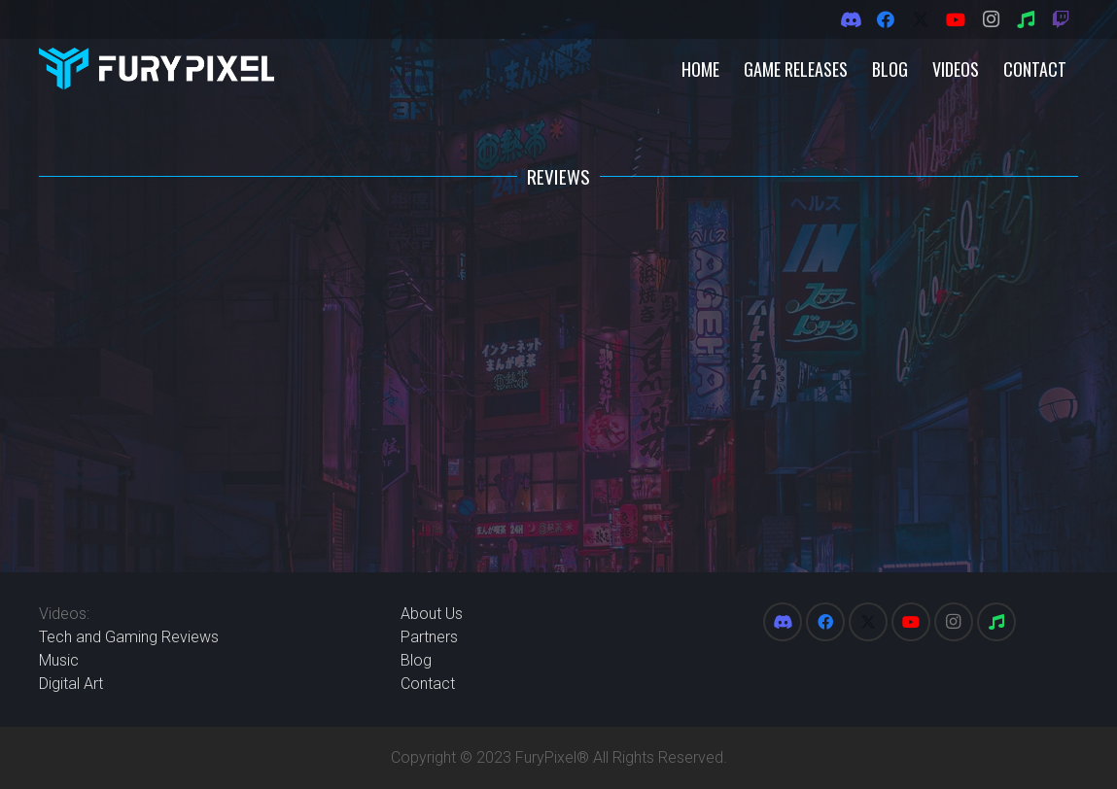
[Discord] (850, 19)
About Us (432, 613)
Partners (429, 637)
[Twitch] (1060, 19)
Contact (428, 683)
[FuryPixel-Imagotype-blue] (156, 68)
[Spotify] (1025, 19)
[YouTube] (955, 19)
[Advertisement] (558, 382)
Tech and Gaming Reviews (129, 637)
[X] (920, 19)
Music (59, 660)
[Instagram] (990, 19)
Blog (416, 660)
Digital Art (71, 683)
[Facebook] (885, 19)
